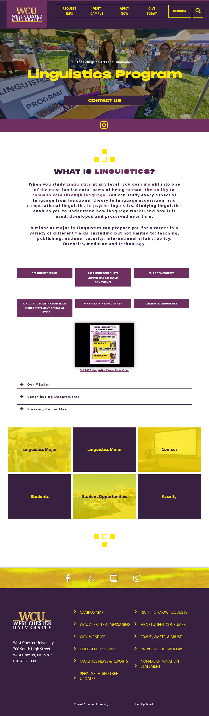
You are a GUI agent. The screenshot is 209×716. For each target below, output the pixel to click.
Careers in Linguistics (161, 303)
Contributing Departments (53, 396)
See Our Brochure (44, 273)
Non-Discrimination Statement (160, 663)
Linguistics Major (39, 449)
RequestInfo (69, 10)
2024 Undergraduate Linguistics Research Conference (103, 277)
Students (39, 496)
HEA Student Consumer (163, 624)
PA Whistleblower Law (162, 648)
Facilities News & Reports (104, 661)
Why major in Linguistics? (103, 303)
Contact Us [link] (92, 101)
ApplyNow (124, 10)
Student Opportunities (104, 496)
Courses (169, 449)
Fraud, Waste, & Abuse (161, 636)
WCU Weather (93, 636)
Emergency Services (99, 648)
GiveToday (152, 10)
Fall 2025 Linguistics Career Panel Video (104, 370)
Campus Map (92, 612)
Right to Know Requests (164, 612)
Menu (180, 11)
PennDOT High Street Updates (100, 676)
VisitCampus (96, 10)
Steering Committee (47, 409)
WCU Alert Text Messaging (105, 624)
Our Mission (39, 384)
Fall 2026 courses (161, 273)
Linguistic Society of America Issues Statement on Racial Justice (44, 307)
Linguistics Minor (104, 449)
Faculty (169, 496)
